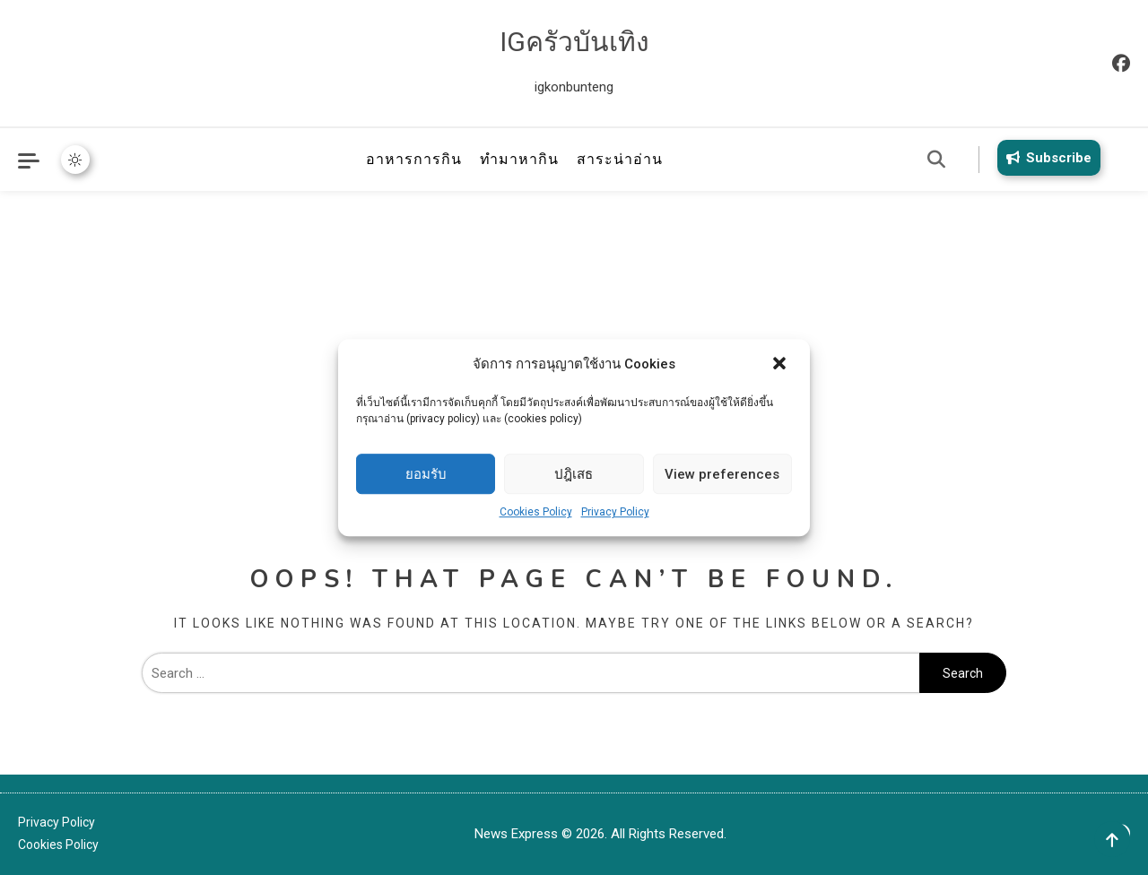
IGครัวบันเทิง (574, 41)
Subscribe (1045, 158)
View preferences (722, 474)
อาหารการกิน (414, 159)
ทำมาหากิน (519, 159)
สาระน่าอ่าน (620, 159)
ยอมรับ (426, 474)
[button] (781, 365)
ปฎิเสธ (573, 474)
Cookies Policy (536, 512)
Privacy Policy (615, 512)
